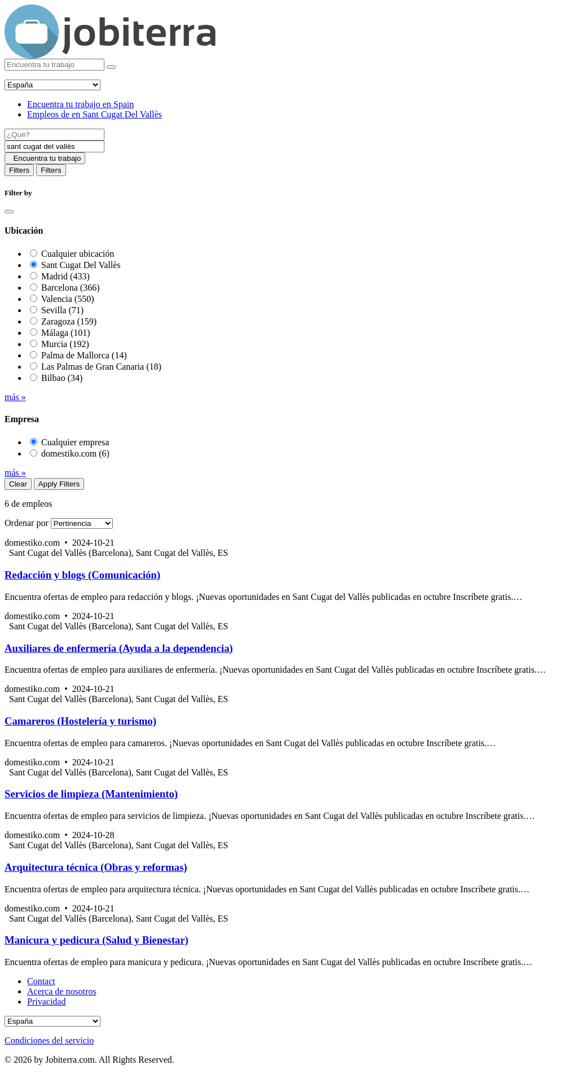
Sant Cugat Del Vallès (81, 265)
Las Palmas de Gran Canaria (101, 366)
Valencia (67, 299)
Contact (41, 981)
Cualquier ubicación (77, 253)
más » (15, 397)
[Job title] (54, 135)
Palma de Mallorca (84, 355)
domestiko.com (75, 453)
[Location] (54, 146)
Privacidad (46, 1001)
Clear (18, 484)
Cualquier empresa (75, 442)
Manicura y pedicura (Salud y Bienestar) (97, 940)
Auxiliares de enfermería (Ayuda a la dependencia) (119, 648)
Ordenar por (27, 523)
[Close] (9, 211)
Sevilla (62, 310)
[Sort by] (82, 523)
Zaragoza (69, 321)
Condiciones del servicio (49, 1040)
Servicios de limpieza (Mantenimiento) (91, 794)
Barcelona (70, 287)
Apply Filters (59, 484)
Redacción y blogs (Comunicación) (82, 575)
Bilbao (61, 378)
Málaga (65, 332)
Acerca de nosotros (62, 991)
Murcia (65, 344)
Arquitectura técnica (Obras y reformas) (96, 867)
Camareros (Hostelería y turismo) (80, 721)
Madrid (65, 276)
